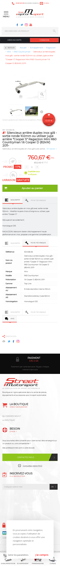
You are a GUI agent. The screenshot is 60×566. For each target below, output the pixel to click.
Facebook (17, 25)
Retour (11, 48)
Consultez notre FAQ (32, 466)
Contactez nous (25, 457)
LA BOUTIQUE (8, 420)
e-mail (46, 3)
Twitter (22, 25)
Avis (12, 319)
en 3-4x (33, 360)
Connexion (44, 40)
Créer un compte (14, 40)
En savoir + (52, 148)
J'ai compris (41, 554)
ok (52, 487)
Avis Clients (30, 506)
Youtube (30, 25)
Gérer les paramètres (18, 554)
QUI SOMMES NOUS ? (11, 416)
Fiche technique (38, 200)
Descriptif (15, 200)
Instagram (26, 25)
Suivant (41, 111)
